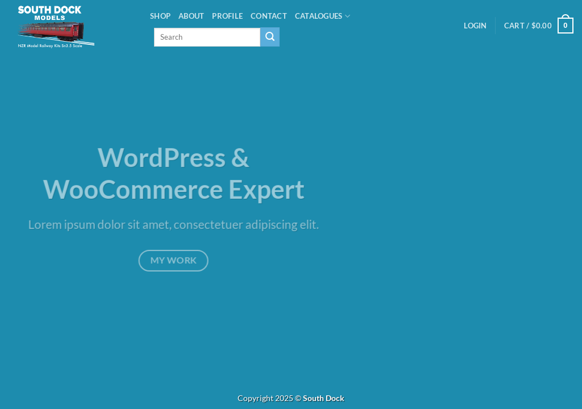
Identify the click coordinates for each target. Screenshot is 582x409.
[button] (475, 25)
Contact (269, 15)
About (191, 15)
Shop (160, 15)
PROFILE (227, 15)
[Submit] (270, 37)
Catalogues (322, 16)
